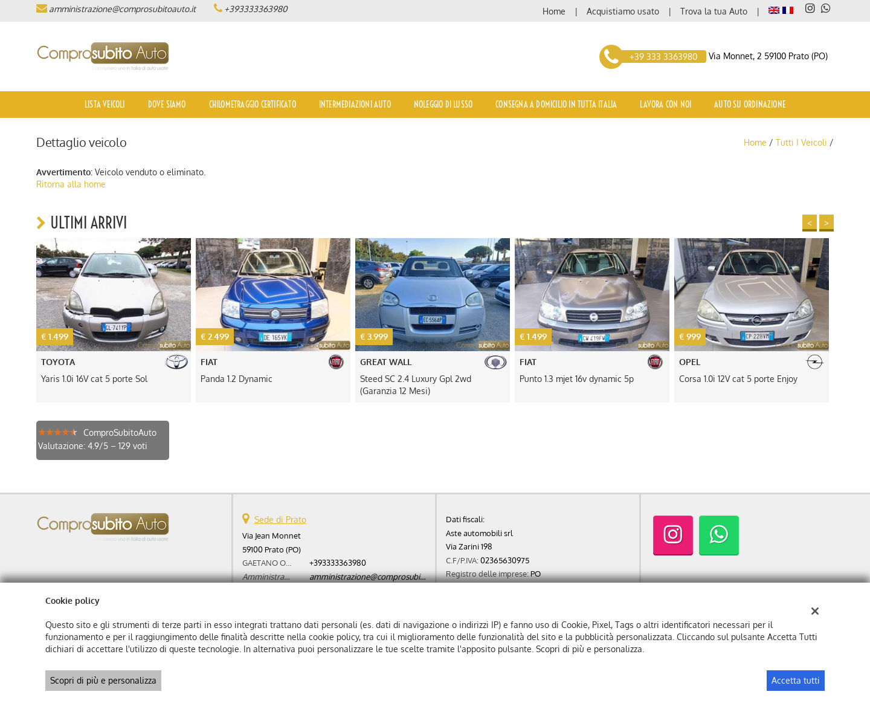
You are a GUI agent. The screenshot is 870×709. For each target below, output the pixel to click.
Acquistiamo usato (623, 11)
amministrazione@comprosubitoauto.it (122, 9)
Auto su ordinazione (749, 104)
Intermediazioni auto (355, 104)
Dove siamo (167, 104)
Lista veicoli (105, 104)
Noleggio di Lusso (443, 104)
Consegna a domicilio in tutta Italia (556, 104)
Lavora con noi (665, 104)
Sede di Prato (280, 519)
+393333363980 (255, 9)
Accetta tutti (796, 680)
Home (554, 11)
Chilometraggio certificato (252, 104)
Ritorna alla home (71, 184)
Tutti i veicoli (801, 142)
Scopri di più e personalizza (103, 680)
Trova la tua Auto (713, 11)
